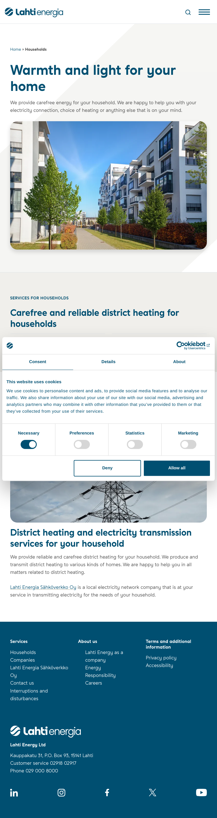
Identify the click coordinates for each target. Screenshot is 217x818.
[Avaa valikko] (204, 13)
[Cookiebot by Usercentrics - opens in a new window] (186, 345)
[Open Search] (188, 12)
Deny (107, 468)
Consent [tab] (37, 361)
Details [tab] (108, 361)
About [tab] (179, 361)
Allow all (176, 468)
